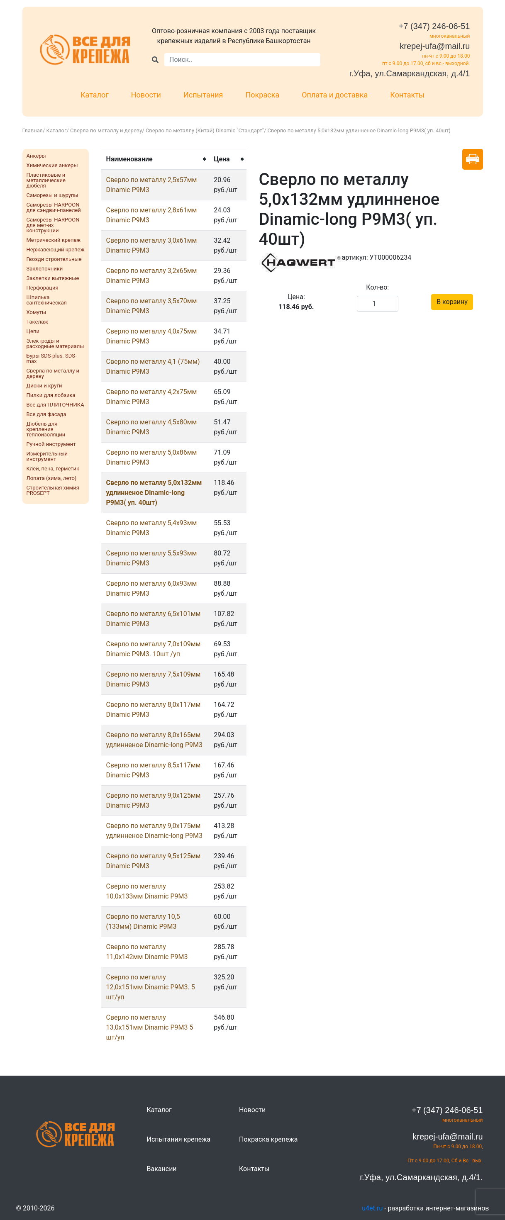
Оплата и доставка (335, 94)
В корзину (452, 302)
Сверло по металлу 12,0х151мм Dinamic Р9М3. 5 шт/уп (150, 987)
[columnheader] (155, 159)
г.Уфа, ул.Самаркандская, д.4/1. (421, 1177)
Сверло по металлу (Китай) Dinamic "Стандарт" (205, 130)
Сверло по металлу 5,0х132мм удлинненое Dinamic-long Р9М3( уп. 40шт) (154, 493)
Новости (146, 94)
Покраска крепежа (268, 1139)
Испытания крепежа (179, 1139)
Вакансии (162, 1169)
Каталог (95, 94)
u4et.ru (372, 1208)
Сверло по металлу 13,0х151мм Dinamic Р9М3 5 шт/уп (149, 1027)
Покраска (263, 94)
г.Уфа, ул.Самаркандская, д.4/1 (409, 73)
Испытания (203, 94)
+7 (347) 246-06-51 (434, 26)
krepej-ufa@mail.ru (435, 46)
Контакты (407, 94)
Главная (32, 130)
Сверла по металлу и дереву (106, 130)
